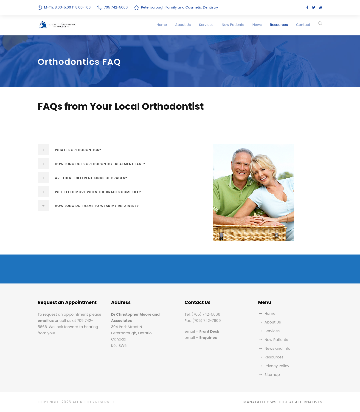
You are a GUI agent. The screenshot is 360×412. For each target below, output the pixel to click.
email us (46, 320)
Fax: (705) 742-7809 (203, 320)
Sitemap (272, 374)
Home (162, 24)
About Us (183, 24)
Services (206, 24)
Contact (303, 24)
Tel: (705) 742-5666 (202, 314)
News (257, 24)
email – (202, 331)
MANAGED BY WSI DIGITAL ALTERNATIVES (282, 402)
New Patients (233, 24)
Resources (279, 24)
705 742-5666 (116, 7)
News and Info (277, 348)
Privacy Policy (276, 366)
